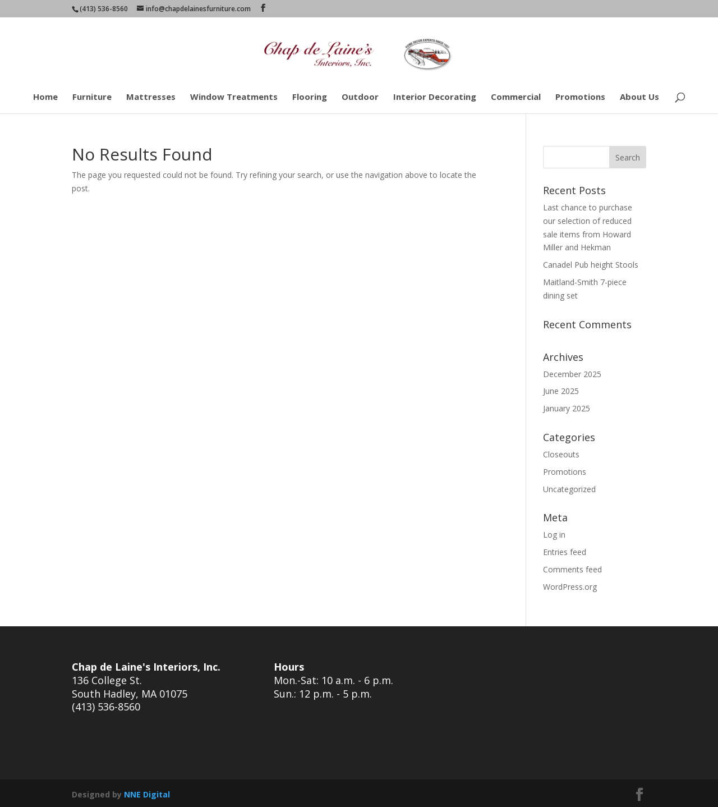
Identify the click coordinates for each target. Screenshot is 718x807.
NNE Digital (147, 794)
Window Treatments (234, 97)
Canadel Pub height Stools (590, 264)
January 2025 (566, 408)
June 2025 (561, 391)
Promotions (580, 97)
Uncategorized (569, 489)
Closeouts (561, 454)
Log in (554, 534)
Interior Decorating (434, 97)
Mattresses (151, 97)
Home (45, 97)
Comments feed (572, 569)
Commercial (516, 97)
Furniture (92, 97)
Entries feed (564, 552)
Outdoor (360, 97)
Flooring (309, 97)
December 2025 (572, 374)
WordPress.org (570, 586)
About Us (639, 97)
